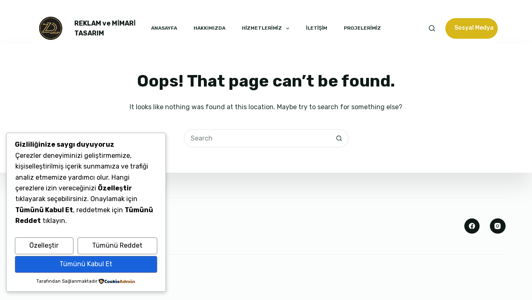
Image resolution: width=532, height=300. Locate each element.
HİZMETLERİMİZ (265, 28)
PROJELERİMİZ (362, 28)
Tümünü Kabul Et (85, 264)
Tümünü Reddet (117, 245)
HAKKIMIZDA (209, 28)
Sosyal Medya (474, 27)
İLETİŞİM (316, 28)
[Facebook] (472, 226)
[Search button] (339, 138)
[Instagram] (498, 226)
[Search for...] (257, 138)
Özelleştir (44, 245)
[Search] (432, 28)
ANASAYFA (164, 28)
